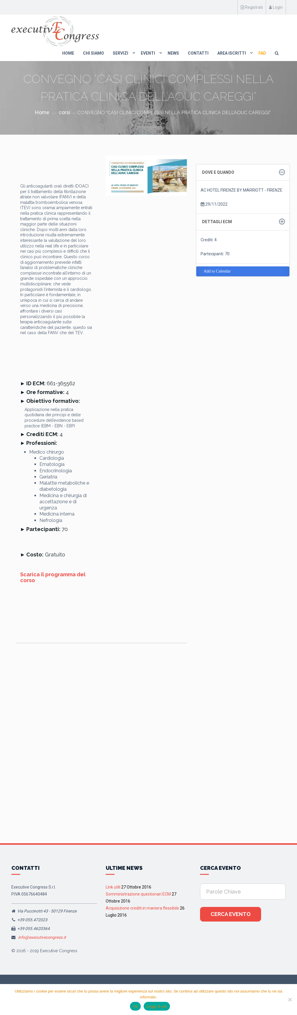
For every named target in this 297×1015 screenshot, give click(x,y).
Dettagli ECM (217, 221)
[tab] (242, 172)
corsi (64, 112)
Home (68, 53)
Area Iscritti (231, 53)
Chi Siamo (93, 53)
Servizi (120, 53)
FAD (262, 53)
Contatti (198, 53)
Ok (135, 1006)
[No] (290, 999)
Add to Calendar (217, 271)
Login (276, 7)
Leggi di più (157, 1006)
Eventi (148, 53)
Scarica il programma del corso (53, 577)
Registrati (252, 7)
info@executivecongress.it (42, 937)
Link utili (113, 887)
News (173, 53)
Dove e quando (218, 172)
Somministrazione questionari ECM (138, 894)
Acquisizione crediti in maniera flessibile (142, 908)
